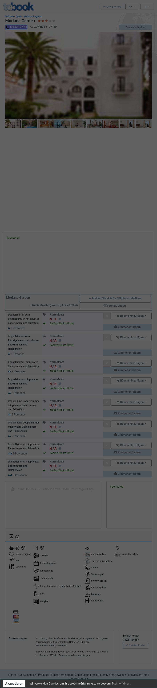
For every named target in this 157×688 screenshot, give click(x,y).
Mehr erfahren (120, 683)
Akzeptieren (14, 684)
